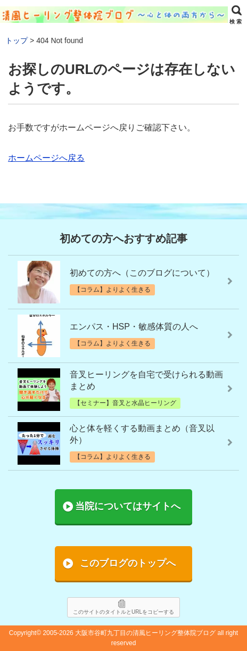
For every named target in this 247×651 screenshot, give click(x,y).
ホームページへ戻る (46, 157)
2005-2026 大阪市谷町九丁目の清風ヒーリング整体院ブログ (129, 633)
